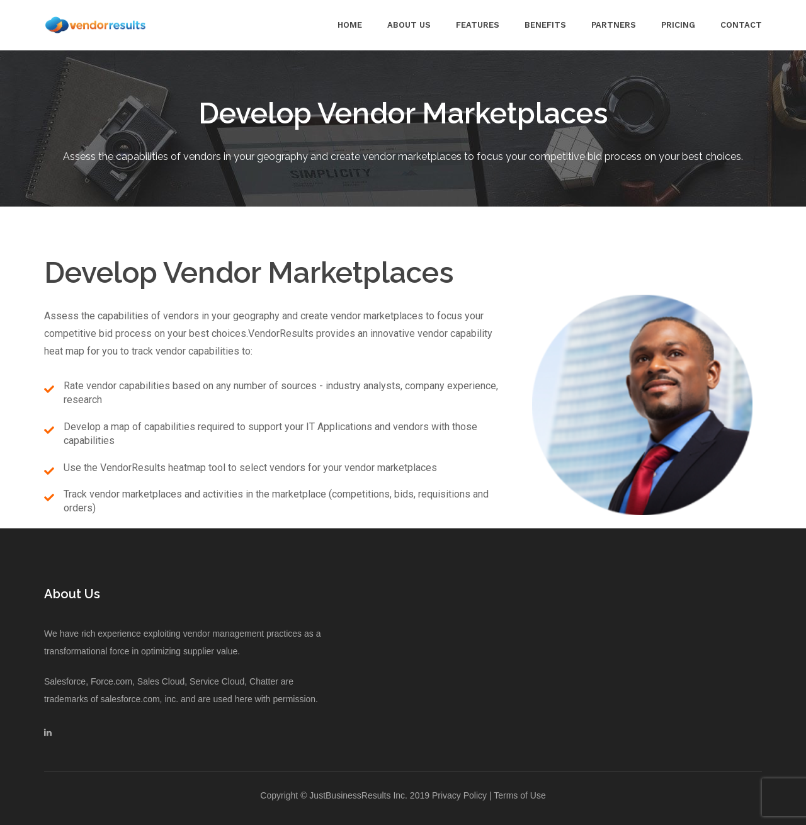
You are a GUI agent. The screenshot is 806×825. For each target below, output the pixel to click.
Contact (741, 25)
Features (477, 25)
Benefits (545, 25)
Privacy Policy (459, 795)
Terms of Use (519, 795)
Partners (613, 25)
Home (350, 25)
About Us (409, 25)
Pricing (678, 25)
